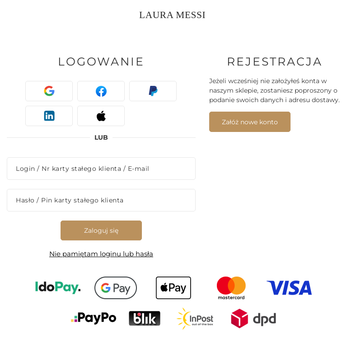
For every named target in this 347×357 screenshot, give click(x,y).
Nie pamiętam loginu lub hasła (101, 253)
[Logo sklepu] (174, 14)
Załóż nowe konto (250, 122)
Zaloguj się (101, 230)
